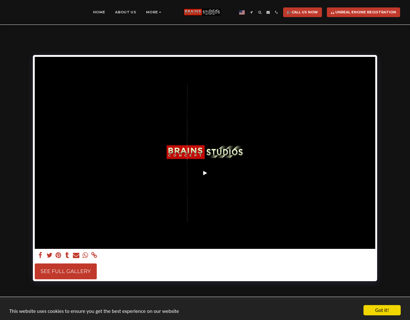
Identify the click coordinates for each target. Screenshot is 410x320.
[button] (251, 12)
